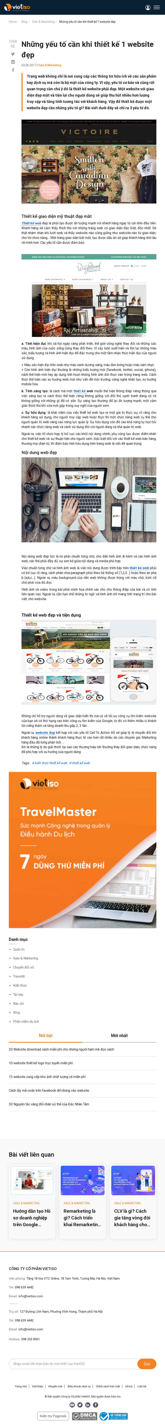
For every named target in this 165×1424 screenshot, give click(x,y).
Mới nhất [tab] (119, 1035)
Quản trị (18, 949)
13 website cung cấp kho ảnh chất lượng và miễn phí (47, 1077)
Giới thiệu (37, 1386)
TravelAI (19, 976)
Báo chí (18, 1004)
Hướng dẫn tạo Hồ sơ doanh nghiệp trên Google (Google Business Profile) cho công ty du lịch (31, 1218)
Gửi (147, 1363)
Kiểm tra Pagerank (53, 1416)
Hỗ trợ (128, 1386)
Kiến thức (20, 985)
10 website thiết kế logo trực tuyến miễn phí (41, 1063)
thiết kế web (139, 568)
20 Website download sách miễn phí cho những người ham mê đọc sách (61, 1049)
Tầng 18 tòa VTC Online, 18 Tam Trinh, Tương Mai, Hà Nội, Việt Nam (73, 1278)
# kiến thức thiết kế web (49, 763)
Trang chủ (21, 1386)
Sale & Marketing (25, 958)
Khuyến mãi (55, 1386)
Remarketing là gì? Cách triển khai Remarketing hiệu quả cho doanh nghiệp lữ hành (82, 1218)
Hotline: (24, 1339)
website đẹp (45, 733)
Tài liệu (18, 995)
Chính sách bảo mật (108, 1386)
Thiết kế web (31, 223)
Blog (16, 1012)
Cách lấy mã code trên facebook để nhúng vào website (49, 1091)
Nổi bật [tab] (45, 1035)
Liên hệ (142, 1386)
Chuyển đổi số (23, 967)
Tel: (21, 1287)
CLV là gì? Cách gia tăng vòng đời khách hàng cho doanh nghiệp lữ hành (132, 1218)
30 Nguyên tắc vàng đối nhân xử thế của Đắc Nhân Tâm (49, 1104)
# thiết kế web (79, 763)
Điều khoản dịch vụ (79, 1386)
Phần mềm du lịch (26, 1022)
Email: (26, 1296)
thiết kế (80, 391)
